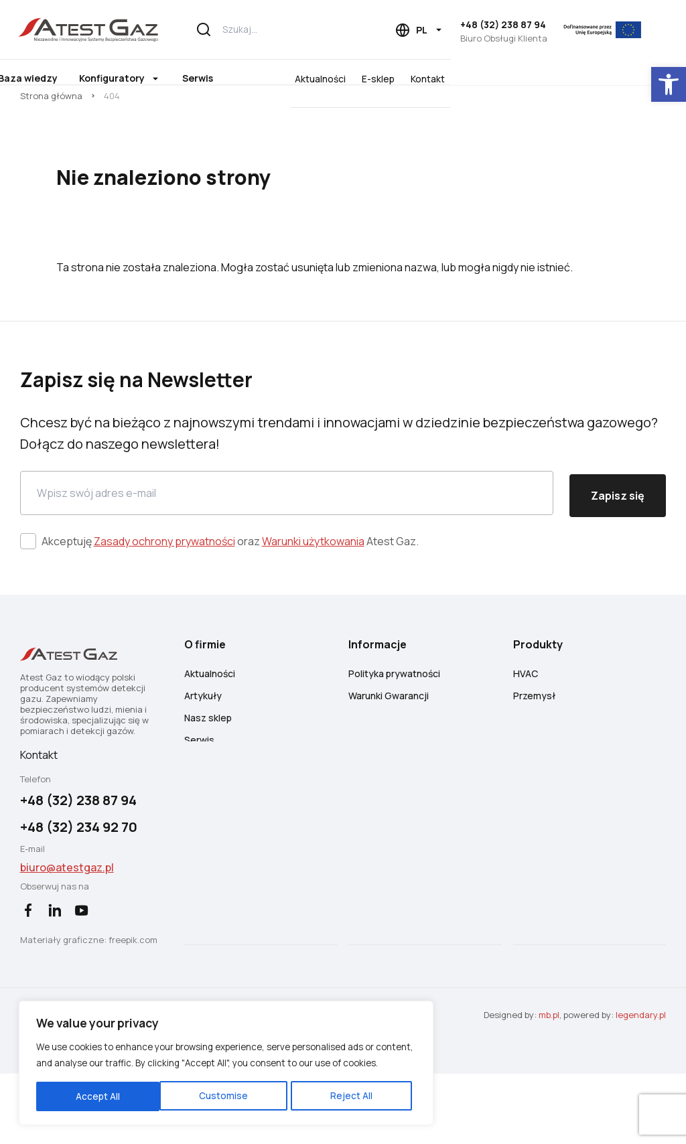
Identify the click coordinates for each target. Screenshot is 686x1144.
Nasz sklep (210, 770)
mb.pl (547, 1085)
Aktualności (539, 78)
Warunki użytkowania (314, 575)
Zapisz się (616, 529)
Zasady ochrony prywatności (165, 575)
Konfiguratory (307, 78)
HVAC (528, 725)
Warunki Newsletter (394, 770)
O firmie (137, 78)
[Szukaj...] (285, 29)
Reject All (176, 1088)
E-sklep (597, 78)
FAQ (360, 792)
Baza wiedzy (223, 78)
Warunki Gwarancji (391, 747)
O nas (199, 858)
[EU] (615, 29)
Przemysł (537, 747)
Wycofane (538, 792)
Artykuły (205, 747)
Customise (88, 1088)
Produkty (59, 78)
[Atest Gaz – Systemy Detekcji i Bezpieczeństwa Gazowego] (100, 29)
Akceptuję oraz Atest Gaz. (231, 575)
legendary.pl (639, 1085)
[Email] (286, 529)
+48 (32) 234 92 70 (80, 886)
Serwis (392, 78)
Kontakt (647, 78)
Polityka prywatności (397, 725)
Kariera (201, 814)
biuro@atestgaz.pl (68, 926)
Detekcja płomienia (559, 770)
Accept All (263, 1088)
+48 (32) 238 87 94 (506, 24)
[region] (174, 1038)
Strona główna (52, 112)
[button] (668, 84)
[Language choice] (422, 30)
